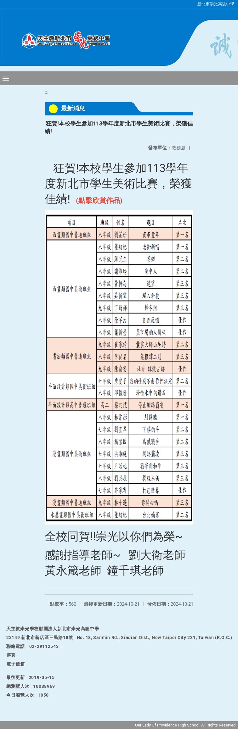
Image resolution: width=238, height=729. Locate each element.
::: (46, 92)
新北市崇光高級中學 (215, 4)
